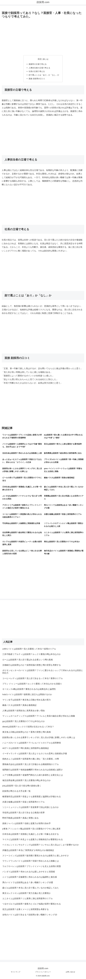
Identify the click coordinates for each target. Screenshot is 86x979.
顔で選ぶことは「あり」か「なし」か (44, 75)
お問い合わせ (70, 972)
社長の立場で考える (37, 71)
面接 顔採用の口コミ (37, 79)
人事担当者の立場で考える (39, 68)
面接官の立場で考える (38, 64)
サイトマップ (15, 972)
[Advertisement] (43, 36)
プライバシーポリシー (43, 972)
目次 (40, 59)
